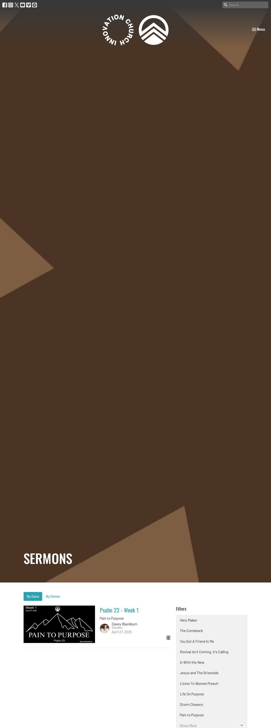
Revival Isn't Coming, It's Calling (204, 652)
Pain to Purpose (192, 715)
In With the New (192, 662)
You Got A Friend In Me (197, 641)
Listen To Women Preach (199, 683)
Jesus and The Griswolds (199, 673)
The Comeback (191, 630)
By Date (33, 596)
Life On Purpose (192, 694)
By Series (53, 596)
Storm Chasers (191, 704)
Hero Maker (188, 620)
